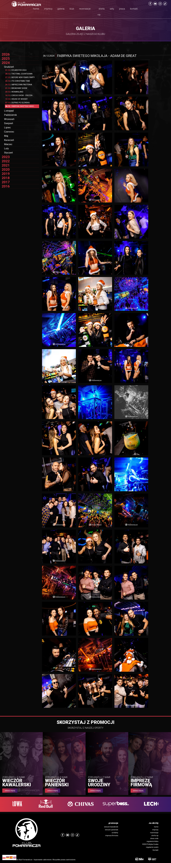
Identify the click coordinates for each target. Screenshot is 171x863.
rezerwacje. (85, 8)
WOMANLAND (14, 92)
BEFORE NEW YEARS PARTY (20, 77)
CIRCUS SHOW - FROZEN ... (19, 95)
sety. (112, 8)
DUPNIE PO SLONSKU (17, 103)
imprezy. (48, 8)
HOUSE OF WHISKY (16, 99)
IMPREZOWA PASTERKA (18, 84)
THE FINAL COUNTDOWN (18, 74)
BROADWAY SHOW (16, 88)
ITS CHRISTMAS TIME (17, 81)
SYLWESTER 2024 (15, 70)
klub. (72, 8)
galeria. (61, 8)
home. (36, 8)
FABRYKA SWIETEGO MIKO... (20, 106)
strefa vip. (101, 11)
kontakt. (134, 8)
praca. (122, 8)
